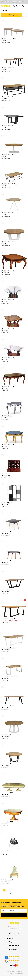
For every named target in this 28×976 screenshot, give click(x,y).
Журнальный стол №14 (8, 357)
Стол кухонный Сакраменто (9, 676)
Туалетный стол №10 (7, 879)
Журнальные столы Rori (8, 38)
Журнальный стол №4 (7, 415)
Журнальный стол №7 (7, 444)
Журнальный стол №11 (7, 299)
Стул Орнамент (5, 850)
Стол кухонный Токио (7, 705)
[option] (14, 33)
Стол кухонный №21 (7, 792)
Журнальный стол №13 (7, 328)
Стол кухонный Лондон (8, 589)
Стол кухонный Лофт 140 (8, 618)
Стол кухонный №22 (7, 821)
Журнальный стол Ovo (7, 154)
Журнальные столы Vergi (8, 67)
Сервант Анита (5, 473)
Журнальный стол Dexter (8, 125)
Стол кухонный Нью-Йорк (8, 647)
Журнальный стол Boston (8, 96)
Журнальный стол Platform (9, 183)
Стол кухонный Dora (7, 531)
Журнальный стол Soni (8, 212)
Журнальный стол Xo (7, 241)
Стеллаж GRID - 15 (6, 502)
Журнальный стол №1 (7, 270)
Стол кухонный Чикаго (8, 763)
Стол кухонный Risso (7, 560)
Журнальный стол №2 (7, 386)
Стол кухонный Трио (7, 734)
